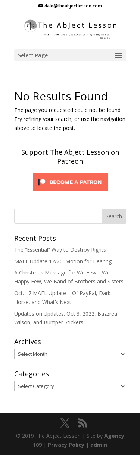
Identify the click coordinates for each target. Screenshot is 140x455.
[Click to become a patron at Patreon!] (70, 192)
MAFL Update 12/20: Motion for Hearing (63, 261)
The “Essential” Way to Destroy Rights (60, 249)
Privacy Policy (66, 444)
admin (98, 444)
